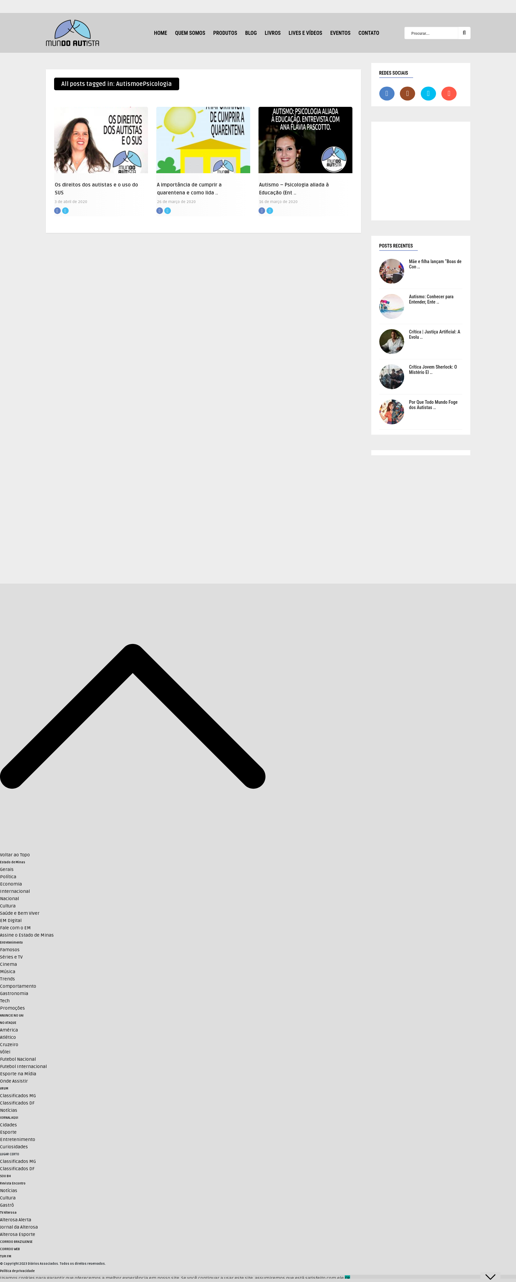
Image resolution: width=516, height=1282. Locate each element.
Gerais (7, 869)
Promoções (12, 1008)
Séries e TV (11, 957)
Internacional (15, 891)
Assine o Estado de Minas (27, 935)
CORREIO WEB (10, 1249)
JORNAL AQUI (9, 1118)
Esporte (8, 1132)
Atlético (8, 1037)
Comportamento (18, 986)
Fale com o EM (15, 928)
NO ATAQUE (8, 1023)
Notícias (8, 1110)
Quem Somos (190, 33)
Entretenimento (11, 943)
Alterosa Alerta (15, 1220)
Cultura (8, 906)
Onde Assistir (14, 1081)
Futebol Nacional (18, 1059)
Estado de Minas (12, 862)
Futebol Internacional (23, 1066)
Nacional (9, 898)
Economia (11, 884)
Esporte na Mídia (18, 1074)
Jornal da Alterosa (19, 1227)
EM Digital (11, 920)
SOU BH (5, 1176)
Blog (251, 33)
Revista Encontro (13, 1183)
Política (8, 877)
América (9, 1030)
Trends (7, 979)
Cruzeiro (9, 1044)
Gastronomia (14, 993)
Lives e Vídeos (305, 33)
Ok (347, 1278)
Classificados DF (17, 1103)
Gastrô (7, 1205)
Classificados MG (18, 1096)
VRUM (4, 1089)
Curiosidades (14, 1147)
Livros (273, 33)
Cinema (8, 964)
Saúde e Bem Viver (19, 913)
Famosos (10, 950)
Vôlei (5, 1052)
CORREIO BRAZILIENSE (16, 1242)
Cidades (8, 1125)
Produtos (225, 33)
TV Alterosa (8, 1213)
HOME (160, 33)
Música (7, 971)
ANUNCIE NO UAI (12, 1016)
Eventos (340, 33)
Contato (368, 33)
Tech (5, 1001)
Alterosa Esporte (17, 1234)
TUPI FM (5, 1256)
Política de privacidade (17, 1271)
